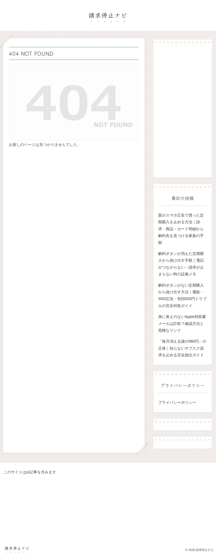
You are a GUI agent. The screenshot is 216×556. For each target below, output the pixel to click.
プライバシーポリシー (177, 402)
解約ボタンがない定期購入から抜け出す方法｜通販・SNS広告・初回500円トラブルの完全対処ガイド (182, 295)
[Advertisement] (182, 110)
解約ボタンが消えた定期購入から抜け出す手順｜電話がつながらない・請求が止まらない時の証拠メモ (181, 264)
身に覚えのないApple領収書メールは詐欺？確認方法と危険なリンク (182, 324)
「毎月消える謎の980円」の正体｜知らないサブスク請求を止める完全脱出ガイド (182, 348)
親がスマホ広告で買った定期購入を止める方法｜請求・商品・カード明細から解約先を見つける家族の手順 (181, 229)
